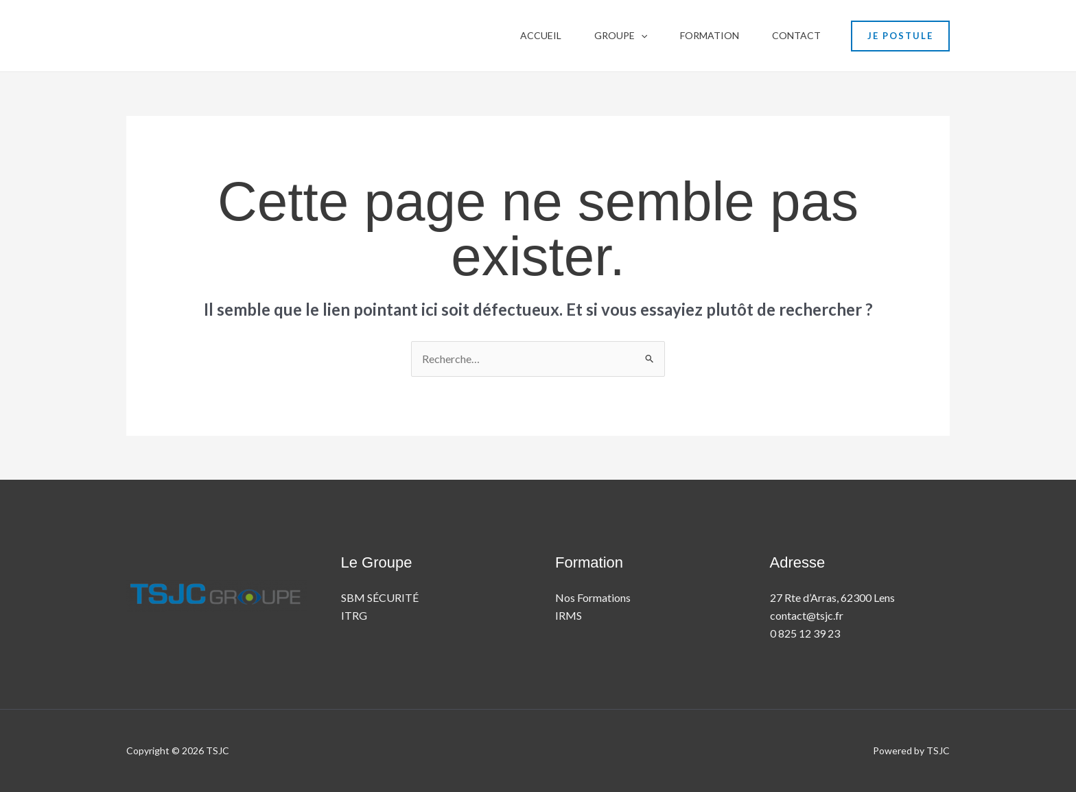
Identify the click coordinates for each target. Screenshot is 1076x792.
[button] (641, 35)
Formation (709, 35)
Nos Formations (593, 597)
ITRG (354, 615)
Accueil (540, 35)
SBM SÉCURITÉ (380, 597)
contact (796, 35)
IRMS (568, 615)
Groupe (620, 35)
